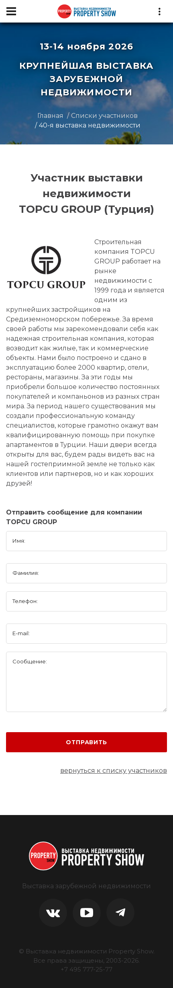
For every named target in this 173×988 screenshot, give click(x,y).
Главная (50, 115)
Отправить (86, 742)
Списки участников (104, 115)
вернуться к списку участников (113, 770)
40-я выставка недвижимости (89, 125)
